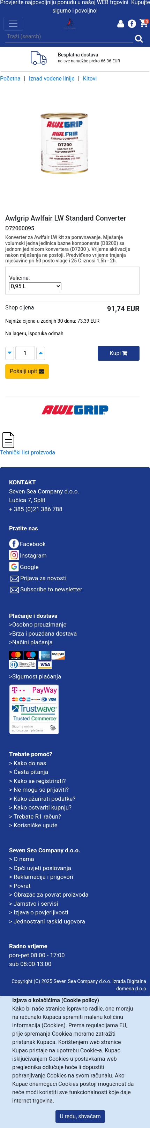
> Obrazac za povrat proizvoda (49, 894)
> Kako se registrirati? (37, 780)
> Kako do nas (27, 763)
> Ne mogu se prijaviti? (39, 789)
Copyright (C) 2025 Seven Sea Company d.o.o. (61, 981)
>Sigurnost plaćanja (35, 676)
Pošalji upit (27, 371)
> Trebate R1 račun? (35, 816)
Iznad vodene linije (52, 78)
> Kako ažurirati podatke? (42, 798)
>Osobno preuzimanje (38, 624)
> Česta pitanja (28, 771)
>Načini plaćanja (31, 642)
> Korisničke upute (33, 825)
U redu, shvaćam (80, 1116)
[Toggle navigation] (13, 24)
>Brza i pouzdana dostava (43, 633)
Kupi (119, 353)
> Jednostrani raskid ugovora (47, 921)
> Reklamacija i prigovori (41, 876)
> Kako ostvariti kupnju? (40, 807)
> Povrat (20, 885)
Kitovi (90, 78)
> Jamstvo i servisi (33, 903)
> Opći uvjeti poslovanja (40, 868)
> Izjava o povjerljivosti (38, 912)
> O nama (21, 858)
